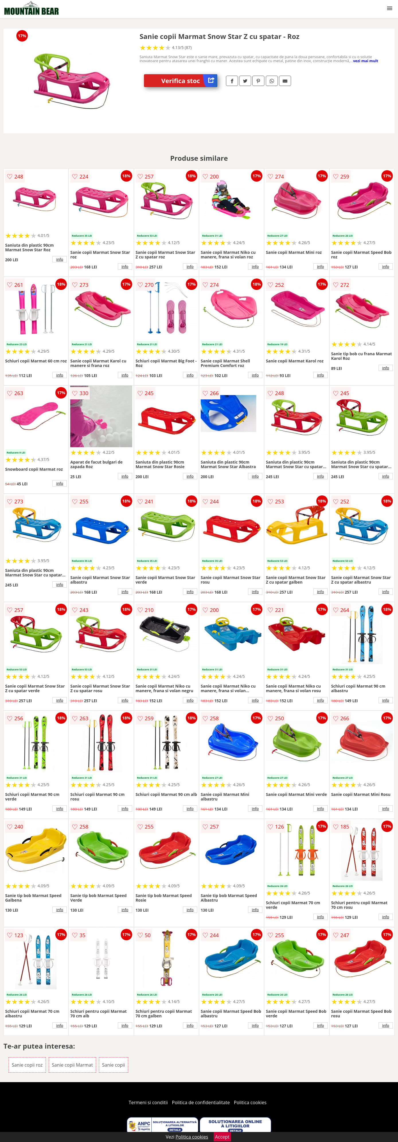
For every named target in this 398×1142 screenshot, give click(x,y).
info (59, 259)
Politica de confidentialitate (201, 1102)
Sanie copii (113, 1065)
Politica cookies (250, 1102)
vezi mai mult (365, 60)
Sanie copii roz (27, 1065)
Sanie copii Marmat (72, 1065)
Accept (222, 1137)
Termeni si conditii (148, 1102)
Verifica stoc (189, 80)
